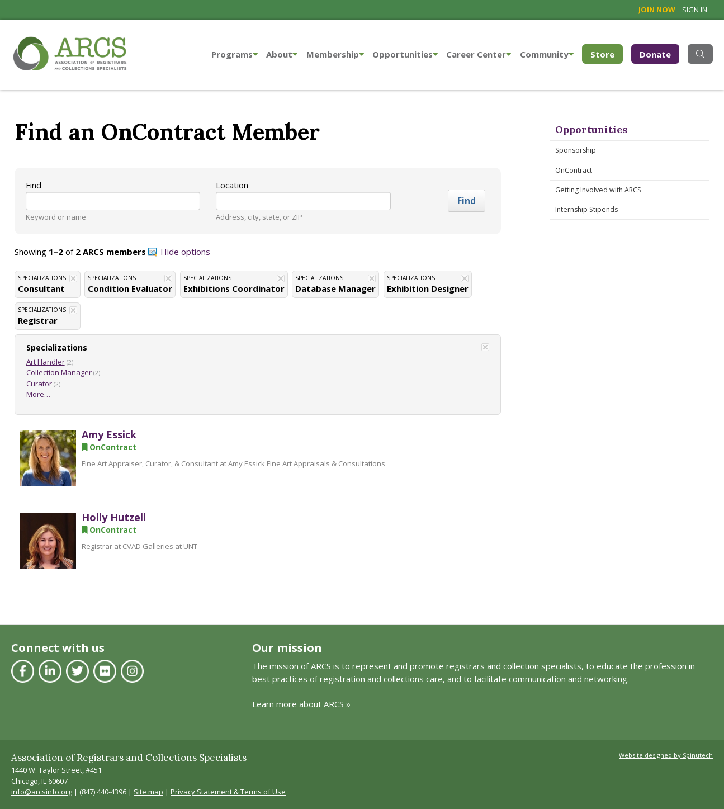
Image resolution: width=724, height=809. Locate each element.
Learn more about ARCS (298, 703)
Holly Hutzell (114, 517)
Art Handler (45, 362)
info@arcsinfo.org (41, 792)
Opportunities (405, 54)
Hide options (185, 251)
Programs (234, 54)
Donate (655, 54)
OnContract (573, 170)
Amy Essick (109, 434)
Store (606, 53)
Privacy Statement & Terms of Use (228, 792)
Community (547, 54)
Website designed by (666, 755)
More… (38, 394)
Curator (39, 384)
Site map (148, 792)
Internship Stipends (586, 209)
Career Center (478, 54)
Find (33, 185)
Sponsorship (575, 150)
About (281, 54)
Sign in (694, 9)
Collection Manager (59, 372)
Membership (335, 54)
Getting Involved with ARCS (598, 190)
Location (232, 185)
